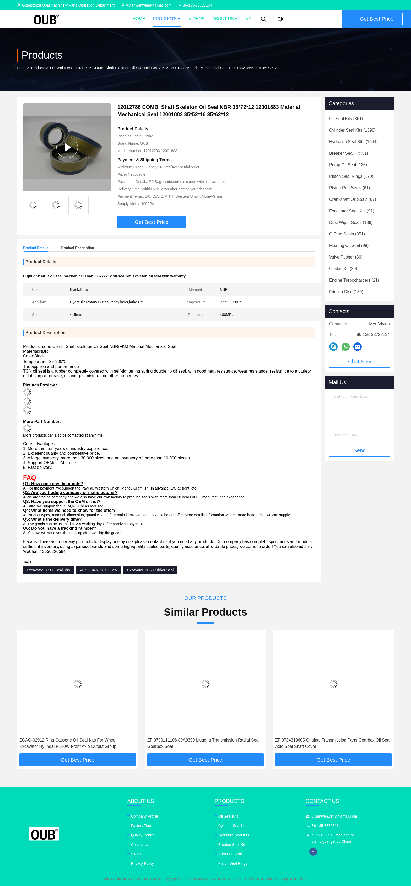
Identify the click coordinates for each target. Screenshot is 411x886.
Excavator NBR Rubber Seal (150, 570)
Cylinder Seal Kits (232, 826)
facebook (313, 852)
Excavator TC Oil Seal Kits (48, 570)
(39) (343, 268)
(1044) (353, 141)
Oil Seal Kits (60, 68)
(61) (349, 188)
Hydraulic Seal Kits (233, 835)
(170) (351, 176)
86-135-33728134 (195, 5)
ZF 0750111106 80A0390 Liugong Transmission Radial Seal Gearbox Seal (203, 743)
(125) (348, 165)
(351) (347, 234)
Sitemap (137, 854)
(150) (346, 291)
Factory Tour (141, 826)
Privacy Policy (142, 863)
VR (249, 19)
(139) (350, 222)
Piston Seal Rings (232, 863)
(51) (348, 153)
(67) (352, 199)
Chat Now (359, 361)
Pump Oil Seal (230, 854)
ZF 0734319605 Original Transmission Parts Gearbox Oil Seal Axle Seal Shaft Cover (332, 743)
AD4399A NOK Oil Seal (98, 570)
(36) (346, 257)
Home (139, 19)
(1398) (352, 130)
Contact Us (140, 844)
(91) (351, 211)
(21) (354, 280)
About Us (225, 19)
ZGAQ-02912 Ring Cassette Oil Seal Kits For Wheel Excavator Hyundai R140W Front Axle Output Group (67, 743)
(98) (349, 245)
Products (167, 19)
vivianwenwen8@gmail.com (146, 5)
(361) (346, 118)
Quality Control (143, 835)
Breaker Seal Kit (231, 844)
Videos (196, 19)
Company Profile (144, 816)
